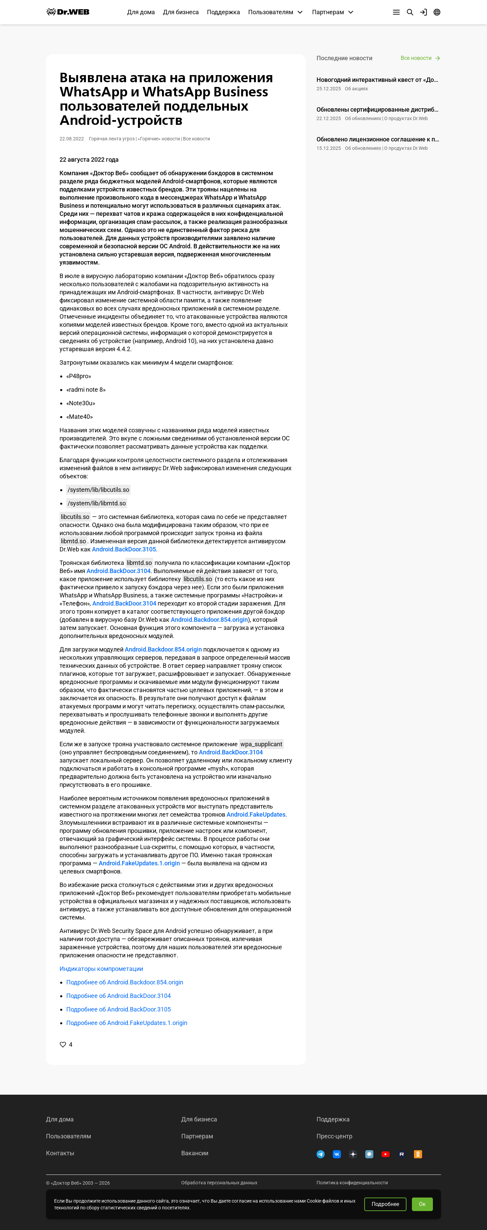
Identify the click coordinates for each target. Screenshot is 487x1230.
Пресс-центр (334, 1136)
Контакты (60, 1153)
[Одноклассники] (418, 1154)
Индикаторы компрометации (101, 968)
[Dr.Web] (67, 12)
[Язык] (437, 12)
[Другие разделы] (396, 12)
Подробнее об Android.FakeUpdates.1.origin (126, 1022)
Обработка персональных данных (219, 1182)
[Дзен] (353, 1154)
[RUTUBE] (402, 1154)
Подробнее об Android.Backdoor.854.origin (124, 982)
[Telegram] (321, 1154)
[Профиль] (423, 12)
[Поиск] (410, 12)
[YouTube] (385, 1154)
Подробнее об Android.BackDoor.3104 (118, 995)
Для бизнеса (181, 12)
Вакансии (194, 1153)
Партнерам (197, 1136)
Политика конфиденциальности (352, 1182)
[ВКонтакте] (337, 1154)
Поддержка (223, 12)
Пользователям (68, 1136)
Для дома (141, 12)
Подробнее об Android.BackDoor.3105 (118, 1009)
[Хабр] (369, 1154)
